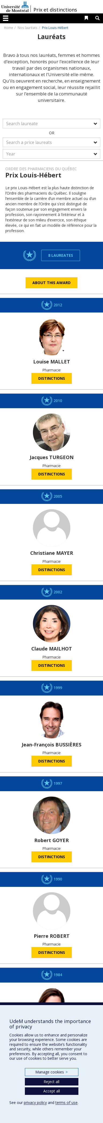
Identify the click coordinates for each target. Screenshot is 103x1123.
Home (8, 27)
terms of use (66, 1102)
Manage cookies (51, 1071)
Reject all (51, 1081)
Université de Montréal (15, 6)
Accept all (51, 1091)
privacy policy (35, 1102)
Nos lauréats (27, 27)
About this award (51, 282)
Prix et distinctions (55, 9)
